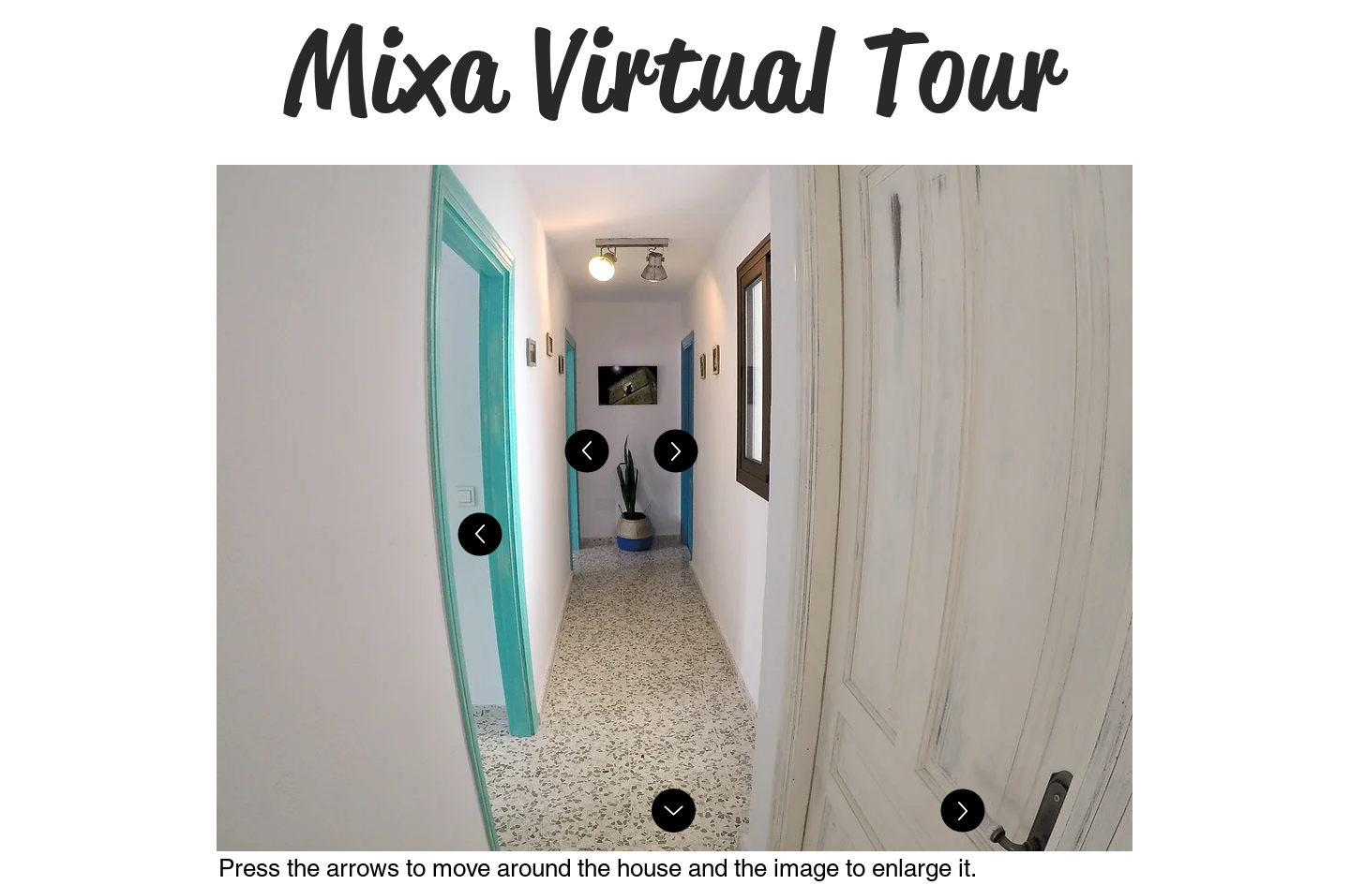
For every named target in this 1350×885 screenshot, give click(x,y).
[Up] (480, 534)
